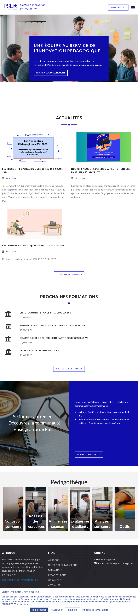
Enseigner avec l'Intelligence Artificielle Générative (53, 325)
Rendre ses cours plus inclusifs (39, 350)
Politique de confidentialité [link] (95, 610)
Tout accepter (39, 610)
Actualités (55, 585)
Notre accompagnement (62, 565)
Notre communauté (89, 454)
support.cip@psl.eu (123, 563)
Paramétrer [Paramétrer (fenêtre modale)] (72, 610)
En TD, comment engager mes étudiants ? (45, 312)
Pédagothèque (57, 575)
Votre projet (118, 7)
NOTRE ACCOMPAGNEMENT (50, 73)
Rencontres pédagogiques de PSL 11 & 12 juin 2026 (33, 245)
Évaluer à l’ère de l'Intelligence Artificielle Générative (54, 338)
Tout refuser (56, 610)
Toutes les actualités (69, 274)
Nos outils (54, 580)
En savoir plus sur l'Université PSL (20, 579)
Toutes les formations (69, 368)
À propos (53, 560)
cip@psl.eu (110, 559)
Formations (55, 570)
